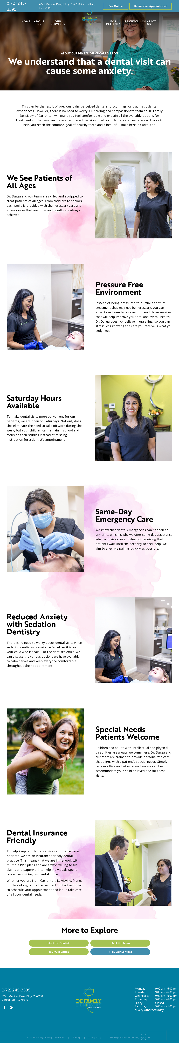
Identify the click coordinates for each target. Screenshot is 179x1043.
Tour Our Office (59, 952)
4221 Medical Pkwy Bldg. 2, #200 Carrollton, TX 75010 (22, 998)
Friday (138, 1003)
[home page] (89, 17)
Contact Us (149, 22)
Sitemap (76, 1037)
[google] (11, 1007)
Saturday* (141, 1006)
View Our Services (120, 952)
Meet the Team (120, 943)
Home (26, 21)
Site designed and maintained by (129, 1037)
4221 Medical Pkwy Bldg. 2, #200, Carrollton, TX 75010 (67, 6)
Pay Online (115, 6)
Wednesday (142, 996)
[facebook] (4, 1007)
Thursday (141, 999)
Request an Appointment (150, 6)
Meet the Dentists (58, 943)
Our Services (58, 22)
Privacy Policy (94, 1037)
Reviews (132, 21)
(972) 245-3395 (16, 6)
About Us (39, 22)
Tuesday (140, 992)
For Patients (113, 22)
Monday (140, 988)
